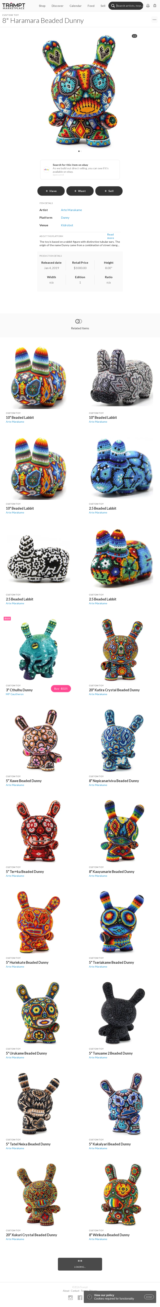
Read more (110, 236)
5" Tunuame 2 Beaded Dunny (111, 1053)
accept (149, 1297)
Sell (103, 5)
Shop (42, 5)
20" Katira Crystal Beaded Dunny (114, 690)
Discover (57, 5)
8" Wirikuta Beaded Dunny (109, 1235)
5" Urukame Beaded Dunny (26, 1053)
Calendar (76, 5)
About (66, 1290)
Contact (75, 1290)
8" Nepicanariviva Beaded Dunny (114, 781)
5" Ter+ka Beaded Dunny (25, 871)
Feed (91, 5)
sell (109, 191)
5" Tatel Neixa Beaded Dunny (28, 1144)
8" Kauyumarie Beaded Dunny (111, 871)
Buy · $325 (61, 688)
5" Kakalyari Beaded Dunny (110, 1144)
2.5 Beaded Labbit (102, 508)
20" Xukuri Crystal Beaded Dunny (31, 1235)
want (80, 191)
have (51, 191)
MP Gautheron (15, 694)
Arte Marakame (15, 421)
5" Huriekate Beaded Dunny (27, 962)
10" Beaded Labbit (20, 417)
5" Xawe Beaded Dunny (24, 781)
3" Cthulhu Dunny (19, 690)
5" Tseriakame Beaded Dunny (111, 962)
